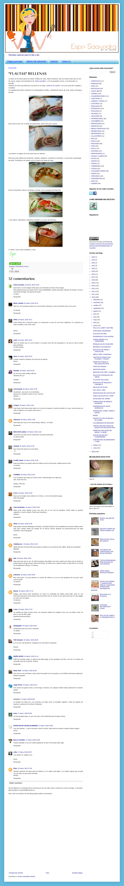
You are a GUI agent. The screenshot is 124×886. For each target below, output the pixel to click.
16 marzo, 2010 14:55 (24, 558)
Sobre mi (66, 61)
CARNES (94, 93)
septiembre (97, 308)
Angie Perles (17, 685)
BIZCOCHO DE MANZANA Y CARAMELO (102, 383)
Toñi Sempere (18, 640)
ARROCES (94, 83)
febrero (95, 445)
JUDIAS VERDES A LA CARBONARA (100, 340)
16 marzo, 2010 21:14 (31, 656)
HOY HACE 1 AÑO (99, 390)
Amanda (16, 446)
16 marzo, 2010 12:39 (27, 446)
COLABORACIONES (98, 96)
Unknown (16, 419)
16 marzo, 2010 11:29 (30, 389)
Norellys (16, 370)
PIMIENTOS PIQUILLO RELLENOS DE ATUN (101, 363)
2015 (93, 283)
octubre (96, 305)
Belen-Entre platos (19, 432)
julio (94, 314)
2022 (93, 263)
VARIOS (94, 173)
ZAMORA (94, 183)
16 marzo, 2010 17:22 (25, 609)
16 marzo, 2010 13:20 (25, 493)
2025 (93, 257)
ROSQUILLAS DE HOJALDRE (103, 344)
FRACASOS (95, 111)
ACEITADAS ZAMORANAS (102, 331)
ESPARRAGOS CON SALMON (103, 336)
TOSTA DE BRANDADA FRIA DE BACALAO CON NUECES (107, 562)
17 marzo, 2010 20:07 (25, 752)
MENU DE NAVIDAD (36, 61)
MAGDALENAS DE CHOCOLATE (104, 393)
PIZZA (93, 146)
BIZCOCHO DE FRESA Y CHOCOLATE (101, 350)
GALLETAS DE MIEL (100, 334)
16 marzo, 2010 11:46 (27, 405)
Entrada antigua (77, 873)
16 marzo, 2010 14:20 (25, 524)
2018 (93, 274)
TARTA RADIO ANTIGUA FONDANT (107, 572)
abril (94, 322)
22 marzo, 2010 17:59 (25, 768)
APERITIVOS (95, 81)
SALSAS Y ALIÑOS (97, 156)
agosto (95, 311)
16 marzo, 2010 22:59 (29, 670)
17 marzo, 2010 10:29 (33, 740)
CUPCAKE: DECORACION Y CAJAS (105, 606)
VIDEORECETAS (97, 178)
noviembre (97, 302)
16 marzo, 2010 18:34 (29, 626)
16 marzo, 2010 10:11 (31, 303)
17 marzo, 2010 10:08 (45, 725)
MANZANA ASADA (99, 369)
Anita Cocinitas (18, 285)
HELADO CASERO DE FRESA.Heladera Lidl (107, 529)
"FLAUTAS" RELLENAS (101, 380)
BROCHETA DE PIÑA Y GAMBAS (104, 372)
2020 (93, 268)
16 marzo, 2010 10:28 (27, 370)
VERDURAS (95, 176)
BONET (95, 415)
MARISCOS (95, 126)
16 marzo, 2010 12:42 (31, 460)
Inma (15, 713)
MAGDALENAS (96, 123)
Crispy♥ (16, 405)
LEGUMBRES (95, 121)
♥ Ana (15, 609)
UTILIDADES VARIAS (98, 171)
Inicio (47, 873)
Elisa (15, 768)
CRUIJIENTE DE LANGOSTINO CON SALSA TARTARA (106, 551)
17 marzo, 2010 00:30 (27, 699)
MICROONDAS (96, 133)
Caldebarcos (18, 544)
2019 (93, 271)
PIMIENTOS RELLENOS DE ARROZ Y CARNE (102, 431)
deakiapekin (17, 626)
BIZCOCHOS (95, 88)
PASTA (93, 141)
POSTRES (94, 151)
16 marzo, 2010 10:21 (25, 340)
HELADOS (94, 113)
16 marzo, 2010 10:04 (32, 285)
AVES (93, 86)
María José (17, 670)
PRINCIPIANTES (96, 153)
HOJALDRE (95, 116)
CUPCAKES (95, 103)
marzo (95, 325)
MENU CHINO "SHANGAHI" (102, 354)
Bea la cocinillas (19, 740)
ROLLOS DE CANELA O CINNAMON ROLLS (107, 616)
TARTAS (94, 163)
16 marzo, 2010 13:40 (32, 507)
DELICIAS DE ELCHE (100, 387)
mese (15, 356)
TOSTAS (94, 168)
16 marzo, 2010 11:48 (28, 419)
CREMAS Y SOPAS (97, 101)
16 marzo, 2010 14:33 (30, 544)
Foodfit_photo (18, 460)
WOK (93, 181)
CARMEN (16, 474)
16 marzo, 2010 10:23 (25, 356)
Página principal (14, 61)
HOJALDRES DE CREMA (101, 399)
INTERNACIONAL (97, 118)
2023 (93, 260)
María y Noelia (18, 303)
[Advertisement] (45, 856)
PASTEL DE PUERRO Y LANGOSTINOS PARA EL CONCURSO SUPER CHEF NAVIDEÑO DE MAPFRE (103, 586)
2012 (93, 291)
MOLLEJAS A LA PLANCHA (105, 595)
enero (95, 448)
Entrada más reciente (16, 873)
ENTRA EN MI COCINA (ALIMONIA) (25, 725)
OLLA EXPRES (96, 136)
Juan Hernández (19, 507)
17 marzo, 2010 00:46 (25, 713)
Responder (17, 297)
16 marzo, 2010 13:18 (27, 474)
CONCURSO (95, 98)
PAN (92, 138)
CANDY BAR (95, 91)
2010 (93, 297)
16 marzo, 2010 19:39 (31, 640)
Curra (15, 493)
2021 (93, 265)
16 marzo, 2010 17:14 (26, 591)
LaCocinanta (17, 389)
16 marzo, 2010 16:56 (28, 575)
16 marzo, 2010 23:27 (30, 685)
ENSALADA (95, 106)
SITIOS (93, 158)
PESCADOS (95, 143)
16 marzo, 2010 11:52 (34, 432)
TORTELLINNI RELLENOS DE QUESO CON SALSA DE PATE (104, 427)
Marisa (15, 591)
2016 (93, 280)
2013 (93, 288)
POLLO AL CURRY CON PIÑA (103, 328)
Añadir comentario (15, 783)
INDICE (54, 61)
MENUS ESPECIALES (98, 128)
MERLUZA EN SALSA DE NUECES (107, 540)
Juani (15, 340)
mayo (95, 320)
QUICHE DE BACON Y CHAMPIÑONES (100, 436)
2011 (93, 294)
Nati (14, 558)
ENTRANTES (20, 266)
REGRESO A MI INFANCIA (102, 347)
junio (95, 317)
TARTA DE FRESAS (99, 366)
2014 (93, 286)
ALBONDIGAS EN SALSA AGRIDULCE (101, 407)
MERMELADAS (96, 131)
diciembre (96, 299)
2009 (93, 451)
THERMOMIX (95, 166)
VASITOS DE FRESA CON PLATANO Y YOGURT (102, 358)
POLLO (26, 266)
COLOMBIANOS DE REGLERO (103, 423)
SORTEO (94, 161)
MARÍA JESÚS (18, 656)
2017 (93, 277)
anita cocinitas (40, 81)
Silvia (15, 319)
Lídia (15, 752)
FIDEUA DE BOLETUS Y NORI (103, 396)
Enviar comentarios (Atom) (26, 876)
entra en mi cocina (53, 85)
